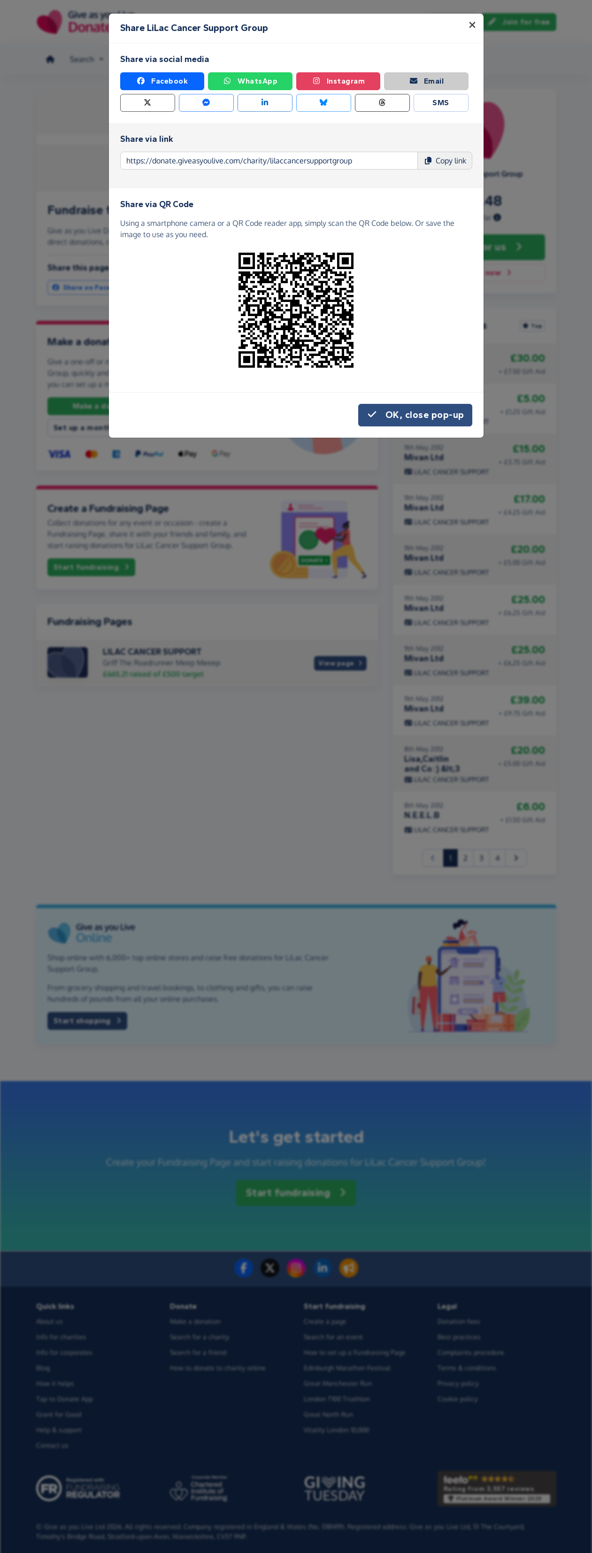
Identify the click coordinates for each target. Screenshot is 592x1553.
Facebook (162, 81)
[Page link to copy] (269, 161)
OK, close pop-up (415, 415)
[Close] (472, 24)
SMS (440, 102)
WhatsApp (250, 81)
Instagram (338, 81)
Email (426, 81)
